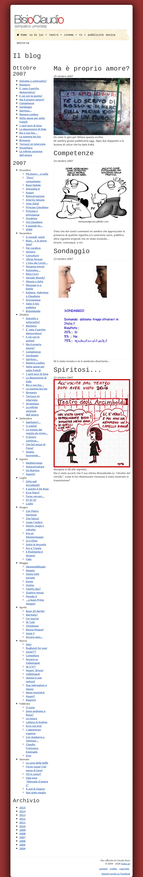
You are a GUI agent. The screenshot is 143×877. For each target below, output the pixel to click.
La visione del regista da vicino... (37, 431)
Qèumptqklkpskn (36, 566)
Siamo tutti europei (32, 576)
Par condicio (33, 248)
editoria (23, 43)
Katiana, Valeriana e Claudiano (37, 294)
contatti (103, 868)
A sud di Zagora (35, 789)
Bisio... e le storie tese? (36, 242)
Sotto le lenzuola (36, 544)
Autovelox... (33, 270)
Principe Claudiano (37, 207)
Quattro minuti (35, 592)
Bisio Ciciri (32, 274)
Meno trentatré (35, 692)
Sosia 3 (30, 633)
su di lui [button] (38, 35)
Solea (125, 863)
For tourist (32, 618)
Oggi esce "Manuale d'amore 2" (37, 781)
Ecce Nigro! (33, 492)
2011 (22, 822)
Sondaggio (25, 107)
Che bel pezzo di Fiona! (35, 446)
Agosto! (30, 474)
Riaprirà (31, 700)
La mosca (31, 718)
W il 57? (31, 666)
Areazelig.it (33, 188)
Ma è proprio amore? (31, 99)
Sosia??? (31, 651)
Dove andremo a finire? (35, 713)
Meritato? (32, 615)
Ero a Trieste (33, 548)
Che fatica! (32, 518)
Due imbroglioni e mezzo (36, 687)
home (22, 34)
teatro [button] (55, 35)
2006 (22, 841)
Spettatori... (33, 422)
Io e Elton (32, 540)
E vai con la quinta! (30, 96)
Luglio (29, 503)
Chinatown (32, 626)
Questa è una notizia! (34, 679)
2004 (22, 848)
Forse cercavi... (35, 496)
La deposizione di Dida (32, 129)
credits (113, 868)
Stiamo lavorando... (33, 453)
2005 (22, 844)
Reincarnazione (35, 196)
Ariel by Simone (35, 200)
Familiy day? (33, 589)
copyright (124, 868)
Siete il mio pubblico (32, 305)
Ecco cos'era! (34, 726)
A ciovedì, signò (35, 237)
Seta (28, 644)
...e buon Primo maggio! (35, 602)
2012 (22, 819)
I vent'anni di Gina (30, 125)
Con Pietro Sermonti (32, 513)
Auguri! (30, 696)
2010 (22, 826)
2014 (22, 811)
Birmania (24, 140)
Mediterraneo (34, 463)
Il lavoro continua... (32, 439)
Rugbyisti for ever (36, 648)
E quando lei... (34, 225)
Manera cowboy (28, 114)
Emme (29, 581)
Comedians (32, 655)
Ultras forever (34, 259)
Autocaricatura (35, 466)
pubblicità (96, 35)
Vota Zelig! (32, 203)
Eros (28, 755)
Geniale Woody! (35, 277)
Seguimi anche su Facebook (115, 873)
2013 (22, 815)
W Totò (30, 622)
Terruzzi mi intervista (32, 144)
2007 (22, 837)
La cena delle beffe (37, 763)
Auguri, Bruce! (34, 670)
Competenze (26, 103)
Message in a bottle (33, 287)
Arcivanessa (33, 300)
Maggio (30, 570)
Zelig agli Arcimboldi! (33, 483)
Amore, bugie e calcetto (35, 527)
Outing (30, 585)
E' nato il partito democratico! (29, 90)
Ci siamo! (31, 426)
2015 (22, 807)
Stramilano (26, 147)
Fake (29, 559)
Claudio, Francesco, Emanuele (32, 748)
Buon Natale (33, 185)
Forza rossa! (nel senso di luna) (36, 768)
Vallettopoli (33, 674)
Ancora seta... (34, 637)
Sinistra (30, 251)
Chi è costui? (33, 774)
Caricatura (32, 255)
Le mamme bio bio (30, 136)
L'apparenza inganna (33, 731)
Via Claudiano (34, 222)
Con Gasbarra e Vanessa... (35, 739)
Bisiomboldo (33, 311)
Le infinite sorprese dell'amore (31, 153)
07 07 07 (31, 500)
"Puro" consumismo (33, 179)
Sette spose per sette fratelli (32, 120)
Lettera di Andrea (36, 722)
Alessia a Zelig (34, 281)
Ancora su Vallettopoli (33, 661)
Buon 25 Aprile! (35, 611)
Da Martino (33, 470)
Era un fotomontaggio (34, 535)
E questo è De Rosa (37, 489)
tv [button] (82, 35)
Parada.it (31, 596)
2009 (22, 830)
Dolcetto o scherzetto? (33, 81)
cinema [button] (70, 35)
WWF (29, 229)
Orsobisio (31, 218)
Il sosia (30, 707)
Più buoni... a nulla (37, 174)
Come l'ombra (34, 522)
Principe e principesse (32, 213)
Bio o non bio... (28, 133)
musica (110, 35)
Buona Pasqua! (35, 629)
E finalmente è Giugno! (34, 553)
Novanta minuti (35, 266)
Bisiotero (24, 84)
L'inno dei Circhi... (37, 263)
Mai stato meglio (36, 792)
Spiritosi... (25, 110)
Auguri (30, 192)
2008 (22, 833)
